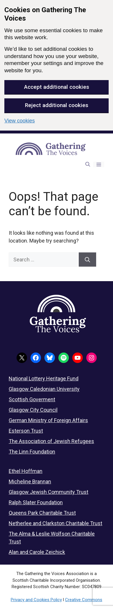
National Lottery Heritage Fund (43, 378)
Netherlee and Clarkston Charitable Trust (55, 523)
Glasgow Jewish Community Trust (48, 492)
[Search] (87, 259)
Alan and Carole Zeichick (37, 552)
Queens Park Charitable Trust (42, 513)
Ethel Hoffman (25, 471)
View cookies (19, 121)
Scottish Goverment (32, 399)
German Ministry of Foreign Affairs (48, 420)
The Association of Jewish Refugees (51, 441)
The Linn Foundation (32, 452)
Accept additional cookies (56, 87)
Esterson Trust (26, 431)
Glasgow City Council (33, 410)
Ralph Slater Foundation (36, 502)
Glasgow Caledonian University (44, 389)
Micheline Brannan (30, 481)
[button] (87, 164)
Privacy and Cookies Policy (36, 599)
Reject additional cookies (56, 105)
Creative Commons (83, 599)
